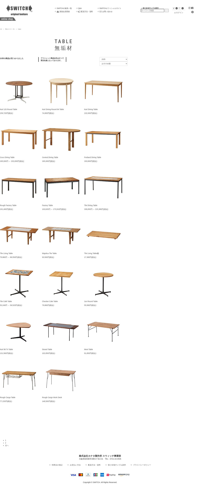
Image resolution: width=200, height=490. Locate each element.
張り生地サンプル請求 (115, 465)
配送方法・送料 (84, 11)
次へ (7, 445)
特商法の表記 (55, 465)
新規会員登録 (62, 11)
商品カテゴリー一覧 (9, 29)
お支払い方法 (74, 465)
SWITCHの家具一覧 (63, 8)
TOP (1, 29)
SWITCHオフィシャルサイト (109, 8)
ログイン (178, 13)
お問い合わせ (104, 11)
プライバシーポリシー (140, 465)
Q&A (79, 8)
